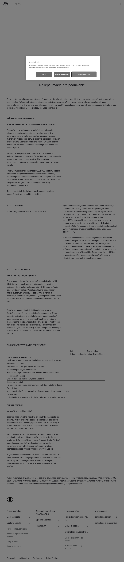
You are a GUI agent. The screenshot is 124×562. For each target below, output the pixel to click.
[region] (63, 68)
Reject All (44, 74)
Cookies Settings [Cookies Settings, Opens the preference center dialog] (84, 74)
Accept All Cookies (62, 74)
